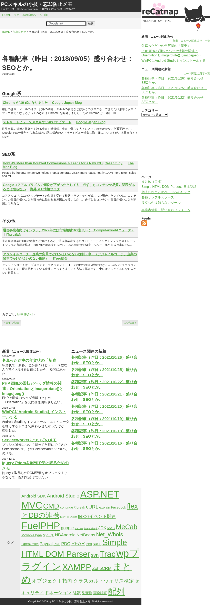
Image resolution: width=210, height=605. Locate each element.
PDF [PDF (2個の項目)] (56, 544)
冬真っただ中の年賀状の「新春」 (31, 360)
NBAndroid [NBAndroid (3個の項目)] (65, 534)
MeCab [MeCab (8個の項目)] (126, 527)
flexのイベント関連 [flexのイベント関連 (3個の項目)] (97, 516)
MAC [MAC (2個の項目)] (111, 528)
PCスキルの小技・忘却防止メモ (37, 4)
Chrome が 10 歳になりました (25, 102)
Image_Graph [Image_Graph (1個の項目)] (90, 528)
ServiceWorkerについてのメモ (29, 440)
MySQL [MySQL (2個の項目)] (48, 535)
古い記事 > (130, 322)
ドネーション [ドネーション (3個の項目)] (58, 592)
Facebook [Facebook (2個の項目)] (118, 507)
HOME (6, 15)
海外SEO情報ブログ (45, 189)
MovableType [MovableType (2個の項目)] (31, 535)
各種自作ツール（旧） (36, 15)
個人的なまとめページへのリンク (165, 192)
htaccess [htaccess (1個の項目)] (79, 528)
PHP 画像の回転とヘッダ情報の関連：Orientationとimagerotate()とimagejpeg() (32, 388)
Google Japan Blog (67, 102)
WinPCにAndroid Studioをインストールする (173, 60)
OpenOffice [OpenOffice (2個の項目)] (30, 544)
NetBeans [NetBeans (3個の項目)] (86, 534)
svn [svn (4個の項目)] (95, 555)
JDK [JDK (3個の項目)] (102, 527)
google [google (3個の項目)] (67, 527)
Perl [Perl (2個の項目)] (89, 544)
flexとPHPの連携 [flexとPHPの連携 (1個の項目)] (68, 517)
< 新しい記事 (11, 322)
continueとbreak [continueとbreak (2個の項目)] (72, 507)
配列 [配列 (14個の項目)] (116, 591)
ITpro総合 (13, 234)
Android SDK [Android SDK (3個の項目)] (33, 496)
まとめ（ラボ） (152, 181)
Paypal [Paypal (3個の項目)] (46, 543)
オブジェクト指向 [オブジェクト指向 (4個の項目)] (52, 581)
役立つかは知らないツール (161, 202)
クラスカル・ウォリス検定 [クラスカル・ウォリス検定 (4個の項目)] (103, 581)
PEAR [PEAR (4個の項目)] (78, 543)
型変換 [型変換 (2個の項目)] (87, 593)
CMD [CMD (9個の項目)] (51, 506)
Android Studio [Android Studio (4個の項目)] (63, 496)
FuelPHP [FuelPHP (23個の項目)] (40, 525)
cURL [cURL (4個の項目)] (92, 507)
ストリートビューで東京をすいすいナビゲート (37, 122)
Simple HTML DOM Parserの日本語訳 (169, 186)
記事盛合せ (25, 314)
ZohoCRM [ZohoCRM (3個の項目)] (102, 568)
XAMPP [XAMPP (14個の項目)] (76, 567)
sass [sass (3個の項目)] (97, 543)
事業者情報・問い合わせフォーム (165, 210)
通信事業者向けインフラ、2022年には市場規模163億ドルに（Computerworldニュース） (68, 230)
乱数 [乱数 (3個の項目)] (76, 592)
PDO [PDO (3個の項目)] (65, 543)
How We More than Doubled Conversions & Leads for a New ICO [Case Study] (63, 163)
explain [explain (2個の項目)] (104, 507)
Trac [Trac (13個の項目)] (108, 553)
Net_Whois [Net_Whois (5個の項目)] (109, 534)
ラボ (17, 15)
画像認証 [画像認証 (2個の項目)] (100, 593)
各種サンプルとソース (157, 197)
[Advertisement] (70, 44)
